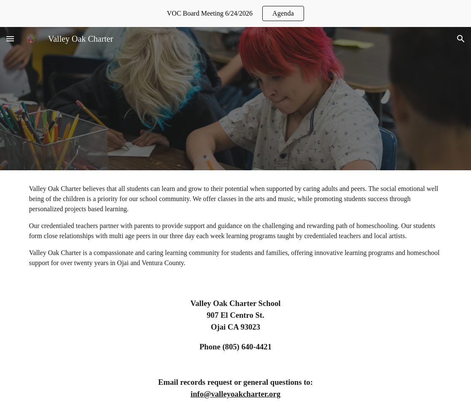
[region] (235, 13)
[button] (10, 38)
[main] (236, 225)
